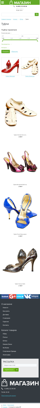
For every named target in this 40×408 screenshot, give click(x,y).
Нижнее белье (7, 344)
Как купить (6, 311)
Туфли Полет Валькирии (20, 234)
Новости (5, 307)
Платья (5, 337)
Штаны (5, 340)
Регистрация (10, 405)
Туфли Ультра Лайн (20, 284)
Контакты (6, 325)
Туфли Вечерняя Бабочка (20, 184)
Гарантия (6, 321)
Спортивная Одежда (9, 351)
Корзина (5, 407)
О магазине (6, 318)
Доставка (6, 314)
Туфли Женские (10, 76)
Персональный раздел (8, 395)
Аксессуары (6, 355)
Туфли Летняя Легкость (20, 135)
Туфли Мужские (29, 76)
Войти (4, 405)
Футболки (6, 347)
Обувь (5, 333)
